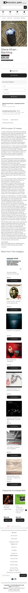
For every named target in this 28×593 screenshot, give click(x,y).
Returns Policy (14, 565)
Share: (5, 55)
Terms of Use (14, 558)
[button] (12, 495)
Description (5, 119)
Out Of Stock (14, 280)
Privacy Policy (14, 561)
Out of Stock (20, 520)
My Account (14, 535)
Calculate (14, 96)
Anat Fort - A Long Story (14, 330)
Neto (19, 590)
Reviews (7, 122)
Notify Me (14, 71)
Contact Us (14, 553)
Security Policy (14, 568)
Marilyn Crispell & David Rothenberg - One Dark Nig (13, 419)
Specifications (14, 119)
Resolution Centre (14, 542)
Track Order (14, 538)
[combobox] (12, 7)
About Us (14, 547)
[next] (26, 510)
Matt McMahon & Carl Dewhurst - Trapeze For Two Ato (13, 477)
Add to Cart (8, 520)
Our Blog (14, 550)
